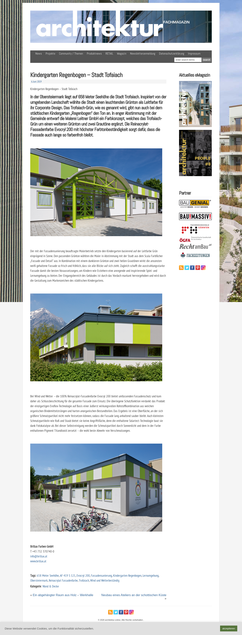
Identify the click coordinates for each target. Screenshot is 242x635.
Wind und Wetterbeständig (104, 580)
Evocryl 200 (83, 575)
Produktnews (94, 53)
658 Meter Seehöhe (48, 575)
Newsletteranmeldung (142, 53)
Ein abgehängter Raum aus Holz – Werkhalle (63, 595)
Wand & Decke (51, 586)
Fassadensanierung (101, 575)
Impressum (194, 53)
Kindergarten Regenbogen (127, 575)
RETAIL (109, 53)
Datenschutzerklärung (171, 53)
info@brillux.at (38, 556)
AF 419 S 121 (67, 575)
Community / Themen (71, 53)
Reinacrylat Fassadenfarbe (63, 580)
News (38, 53)
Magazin (121, 53)
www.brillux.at (38, 561)
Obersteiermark (39, 580)
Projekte (50, 53)
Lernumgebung (151, 575)
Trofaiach (84, 580)
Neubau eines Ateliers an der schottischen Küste (133, 595)
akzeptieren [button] (228, 628)
